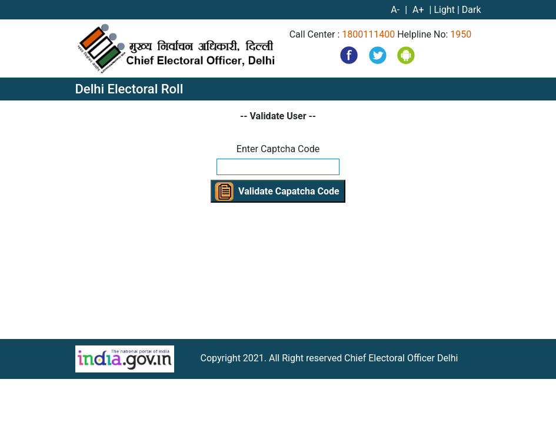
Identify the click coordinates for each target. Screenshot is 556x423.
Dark (471, 9)
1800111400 (368, 34)
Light (444, 9)
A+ (419, 9)
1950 (460, 34)
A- (396, 9)
